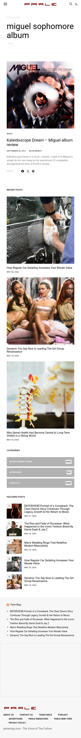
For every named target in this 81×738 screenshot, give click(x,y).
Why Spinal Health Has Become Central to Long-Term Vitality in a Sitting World (38, 434)
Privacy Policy (17, 723)
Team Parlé (45, 715)
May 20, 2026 (13, 272)
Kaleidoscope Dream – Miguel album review (40, 142)
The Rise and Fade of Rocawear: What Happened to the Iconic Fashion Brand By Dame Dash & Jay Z (48, 526)
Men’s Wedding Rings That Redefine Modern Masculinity (45, 544)
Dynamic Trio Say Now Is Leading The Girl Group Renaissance (35, 350)
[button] (76, 4)
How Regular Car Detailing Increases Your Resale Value (39, 267)
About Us (8, 715)
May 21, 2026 (30, 516)
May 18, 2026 (13, 356)
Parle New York (63, 719)
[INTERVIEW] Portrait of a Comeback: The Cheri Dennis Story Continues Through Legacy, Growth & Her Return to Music (48, 508)
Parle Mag (15, 604)
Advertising (16, 719)
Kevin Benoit (35, 151)
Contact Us (26, 715)
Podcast (63, 715)
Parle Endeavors (38, 719)
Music (10, 134)
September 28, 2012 (16, 151)
